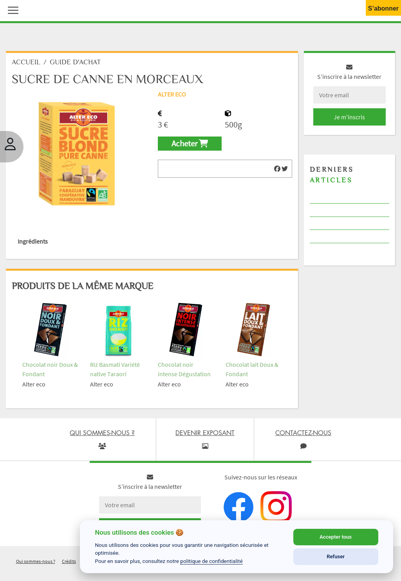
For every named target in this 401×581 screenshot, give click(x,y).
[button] (11, 9)
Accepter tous (336, 537)
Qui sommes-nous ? (35, 561)
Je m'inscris (349, 117)
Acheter (190, 143)
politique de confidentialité (211, 561)
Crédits (69, 561)
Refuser (336, 556)
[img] (277, 169)
